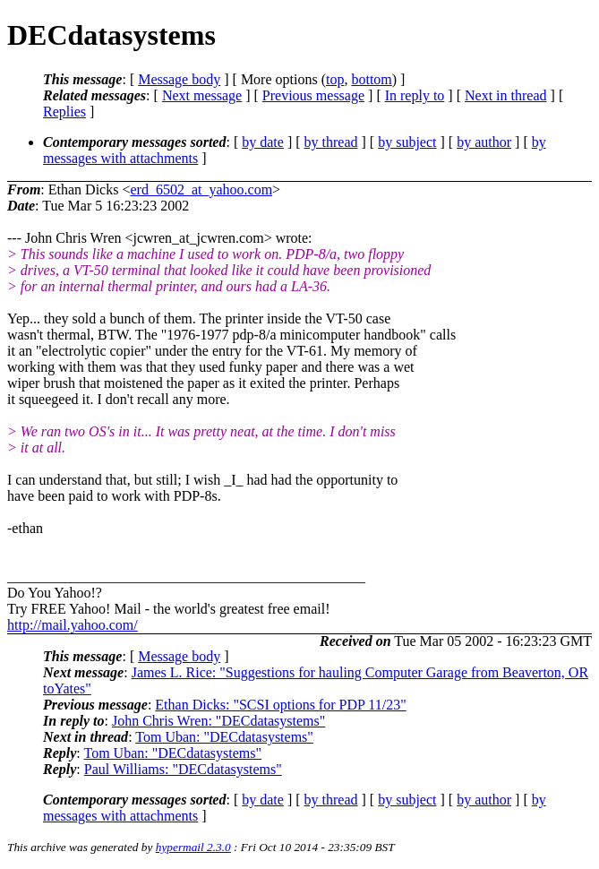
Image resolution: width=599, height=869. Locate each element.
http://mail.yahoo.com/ (72, 624)
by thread (331, 142)
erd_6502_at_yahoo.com (201, 189)
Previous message (313, 95)
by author (484, 142)
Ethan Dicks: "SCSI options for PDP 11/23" (280, 704)
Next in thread (506, 95)
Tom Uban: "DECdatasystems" (224, 736)
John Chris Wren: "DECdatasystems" (218, 720)
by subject (407, 142)
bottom (371, 79)
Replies (64, 111)
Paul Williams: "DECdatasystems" (183, 769)
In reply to (415, 95)
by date (263, 142)
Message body (179, 79)
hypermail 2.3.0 (193, 847)
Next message (202, 95)
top (335, 79)
